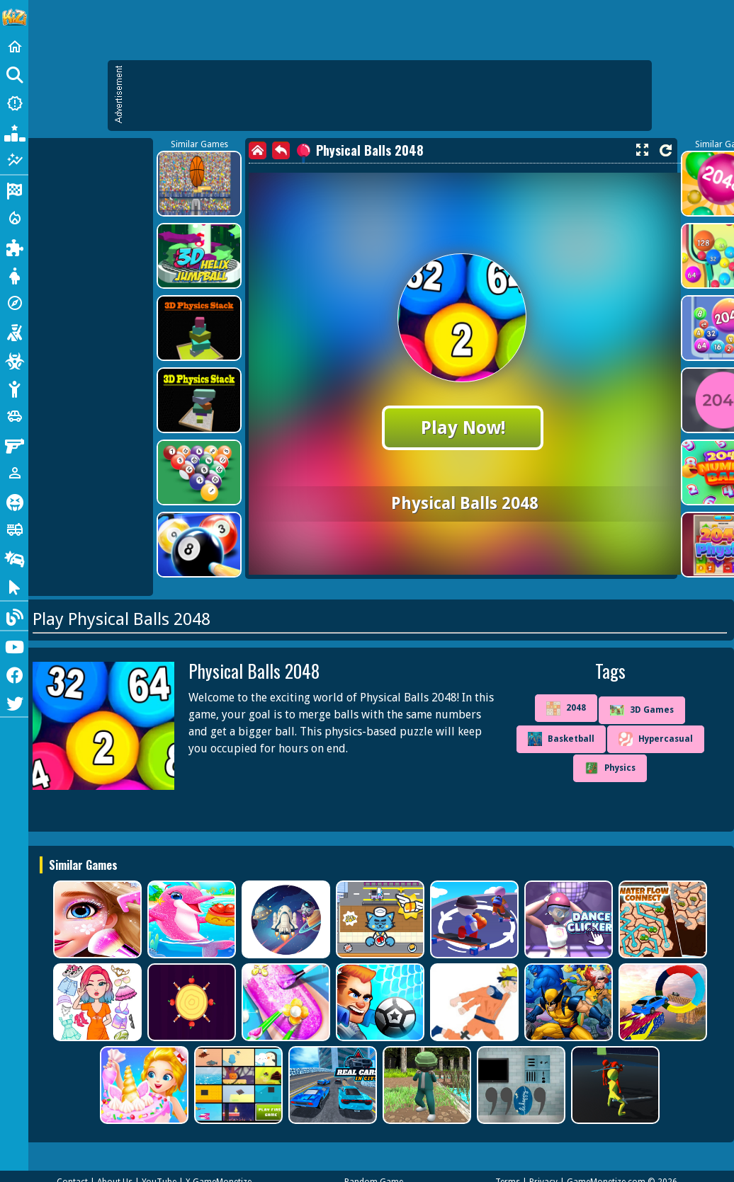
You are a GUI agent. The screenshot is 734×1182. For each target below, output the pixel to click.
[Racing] (14, 190)
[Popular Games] (14, 131)
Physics (610, 768)
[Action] (14, 218)
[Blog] (14, 616)
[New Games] (14, 103)
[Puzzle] (14, 246)
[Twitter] (14, 702)
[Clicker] (14, 586)
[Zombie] (14, 359)
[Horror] (14, 501)
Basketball (561, 739)
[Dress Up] (14, 274)
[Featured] (14, 160)
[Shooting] (14, 331)
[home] (257, 150)
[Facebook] (14, 674)
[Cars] (14, 416)
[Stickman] (14, 388)
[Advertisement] (387, 95)
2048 (566, 708)
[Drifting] (14, 558)
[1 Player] (14, 473)
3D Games (642, 710)
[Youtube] (14, 645)
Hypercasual (656, 739)
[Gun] (14, 444)
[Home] (14, 47)
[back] (281, 150)
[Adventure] (14, 303)
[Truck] (14, 529)
